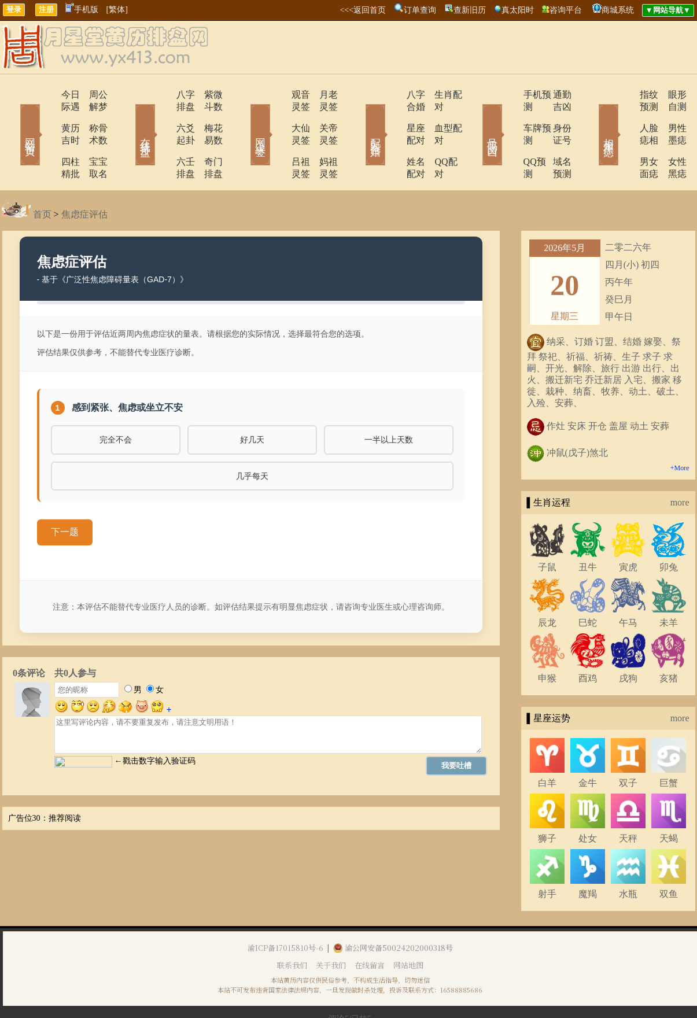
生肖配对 (438, 94)
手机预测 (509, 94)
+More (679, 431)
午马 (628, 586)
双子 (628, 746)
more (679, 466)
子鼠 (547, 531)
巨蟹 (668, 746)
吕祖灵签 (277, 137)
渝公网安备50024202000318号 (393, 911)
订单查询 (420, 10)
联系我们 (292, 928)
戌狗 (628, 642)
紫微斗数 (207, 94)
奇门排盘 (207, 137)
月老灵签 (322, 94)
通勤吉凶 (554, 94)
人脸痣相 (624, 116)
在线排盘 (129, 118)
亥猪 (668, 642)
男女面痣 (624, 137)
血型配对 (438, 116)
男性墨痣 (669, 116)
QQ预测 (506, 137)
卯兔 (668, 531)
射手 (547, 857)
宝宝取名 (91, 137)
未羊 (668, 586)
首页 (42, 178)
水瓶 (628, 857)
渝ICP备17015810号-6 (285, 911)
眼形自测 (669, 94)
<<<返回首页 (363, 10)
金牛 (587, 746)
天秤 (628, 802)
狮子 (547, 802)
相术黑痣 (592, 118)
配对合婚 (360, 118)
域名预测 (554, 137)
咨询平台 (566, 10)
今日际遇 (46, 94)
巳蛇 (587, 586)
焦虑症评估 (84, 178)
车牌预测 (509, 116)
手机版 (81, 9)
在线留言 (370, 928)
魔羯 (587, 857)
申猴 (547, 642)
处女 (587, 802)
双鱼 (668, 857)
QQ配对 (436, 137)
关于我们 (331, 928)
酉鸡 (587, 642)
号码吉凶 (476, 118)
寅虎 (628, 531)
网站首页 (13, 118)
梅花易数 (207, 116)
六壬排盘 (161, 137)
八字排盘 (161, 94)
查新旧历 (469, 10)
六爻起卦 (161, 116)
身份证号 (554, 116)
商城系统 (618, 10)
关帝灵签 (322, 116)
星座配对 (393, 116)
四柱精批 (46, 137)
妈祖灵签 (322, 137)
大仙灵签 (277, 116)
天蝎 (668, 802)
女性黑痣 (669, 137)
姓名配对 (393, 137)
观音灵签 (277, 94)
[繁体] (117, 9)
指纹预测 (624, 94)
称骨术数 (91, 116)
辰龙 (547, 586)
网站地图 (408, 928)
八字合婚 (393, 94)
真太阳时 (517, 10)
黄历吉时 (46, 116)
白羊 (547, 746)
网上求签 (244, 118)
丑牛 (587, 531)
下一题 (65, 495)
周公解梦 (91, 94)
